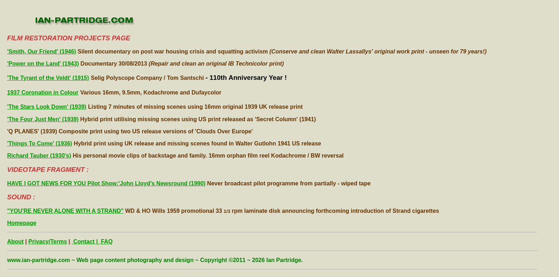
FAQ (106, 241)
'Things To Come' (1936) (39, 143)
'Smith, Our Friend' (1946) (41, 51)
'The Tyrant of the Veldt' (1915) (48, 78)
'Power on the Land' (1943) (43, 64)
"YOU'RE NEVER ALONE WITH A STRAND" (65, 211)
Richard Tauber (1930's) (39, 156)
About (15, 241)
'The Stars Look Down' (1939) (46, 107)
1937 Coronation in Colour (42, 92)
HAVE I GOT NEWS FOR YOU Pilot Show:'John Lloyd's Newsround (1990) (106, 183)
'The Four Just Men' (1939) (43, 119)
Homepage (21, 223)
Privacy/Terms (48, 241)
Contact (83, 241)
